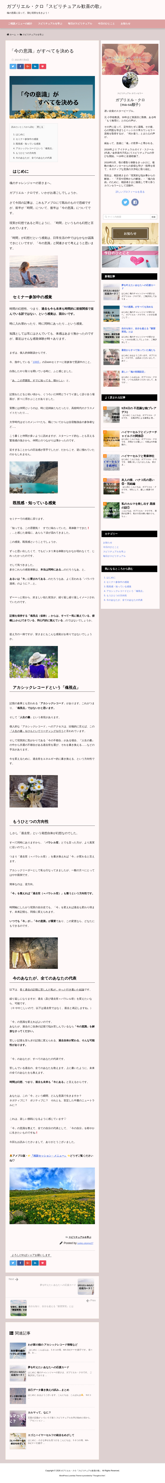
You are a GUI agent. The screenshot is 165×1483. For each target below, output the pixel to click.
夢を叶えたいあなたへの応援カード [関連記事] (48, 1367)
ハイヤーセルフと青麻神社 (137, 456)
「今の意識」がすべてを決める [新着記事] (137, 307)
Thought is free (99, 1476)
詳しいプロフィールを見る (130, 191)
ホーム (13, 34)
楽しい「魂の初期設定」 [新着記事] (133, 371)
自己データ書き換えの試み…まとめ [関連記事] (48, 1390)
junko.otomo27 (85, 1243)
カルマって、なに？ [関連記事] (39, 1412)
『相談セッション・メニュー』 (49, 1155)
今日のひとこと (111, 547)
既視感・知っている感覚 (27, 143)
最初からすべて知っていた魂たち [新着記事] (138, 350)
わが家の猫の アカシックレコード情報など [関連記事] (53, 1344)
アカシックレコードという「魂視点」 (33, 148)
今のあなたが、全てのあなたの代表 (32, 158)
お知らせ (107, 542)
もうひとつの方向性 (24, 153)
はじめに (19, 134)
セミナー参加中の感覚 (25, 139)
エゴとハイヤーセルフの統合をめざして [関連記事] (51, 1435)
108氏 (36, 362)
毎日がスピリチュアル (114, 556)
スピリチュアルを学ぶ (33, 34)
